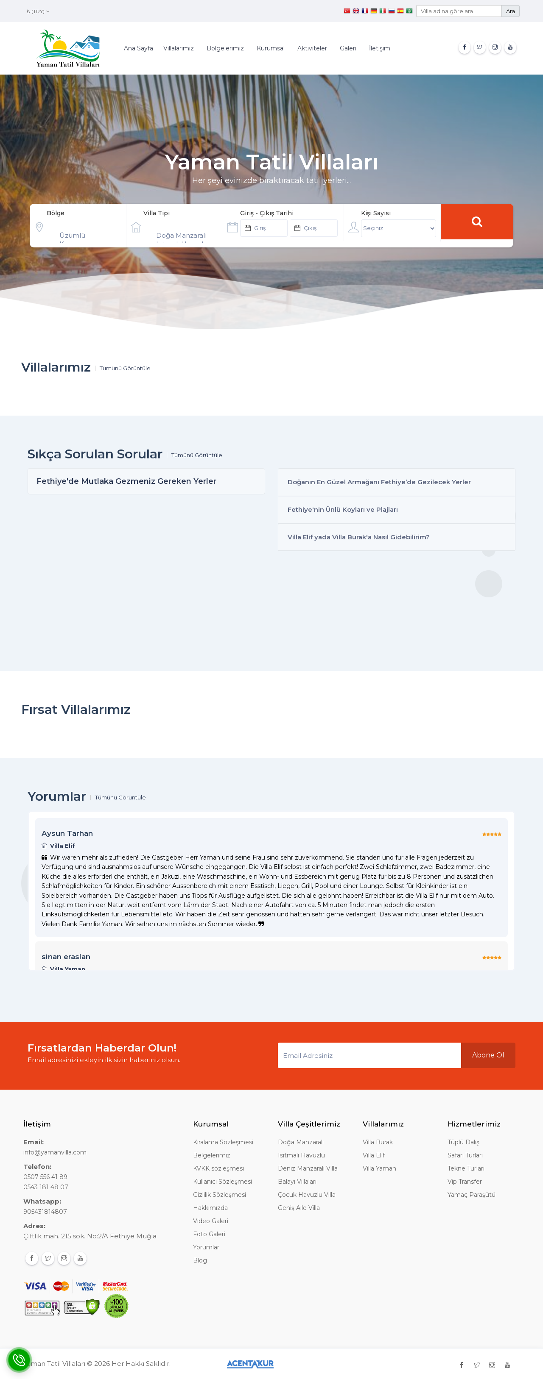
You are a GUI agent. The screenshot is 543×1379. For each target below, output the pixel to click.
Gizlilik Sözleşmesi (219, 1195)
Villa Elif (374, 1155)
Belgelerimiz (211, 1155)
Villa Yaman (379, 1168)
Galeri (348, 48)
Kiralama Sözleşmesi (223, 1142)
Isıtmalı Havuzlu (301, 1155)
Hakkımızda (210, 1208)
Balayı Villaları (297, 1181)
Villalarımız (178, 48)
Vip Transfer (465, 1181)
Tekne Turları (466, 1168)
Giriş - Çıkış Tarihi (267, 213)
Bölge (55, 213)
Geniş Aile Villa (299, 1208)
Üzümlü (88, 235)
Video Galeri (210, 1221)
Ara (510, 11)
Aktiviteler (312, 48)
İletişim (379, 48)
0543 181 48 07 (45, 1187)
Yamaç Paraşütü (471, 1195)
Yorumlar (206, 1247)
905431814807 (45, 1211)
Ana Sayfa (138, 48)
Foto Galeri (209, 1234)
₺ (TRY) (38, 11)
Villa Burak (378, 1142)
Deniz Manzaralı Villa (308, 1168)
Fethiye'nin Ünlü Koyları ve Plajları (343, 509)
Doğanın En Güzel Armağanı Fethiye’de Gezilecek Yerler (379, 482)
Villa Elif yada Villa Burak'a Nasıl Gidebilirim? (359, 537)
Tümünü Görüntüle (125, 368)
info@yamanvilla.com (55, 1152)
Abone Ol (488, 1055)
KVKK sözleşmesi (218, 1168)
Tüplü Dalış (463, 1142)
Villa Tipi (156, 213)
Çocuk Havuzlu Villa (307, 1195)
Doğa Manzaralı (184, 235)
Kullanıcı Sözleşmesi (222, 1181)
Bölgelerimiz (225, 48)
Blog (200, 1260)
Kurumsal (271, 48)
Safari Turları (465, 1155)
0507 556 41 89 (45, 1177)
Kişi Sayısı (376, 213)
